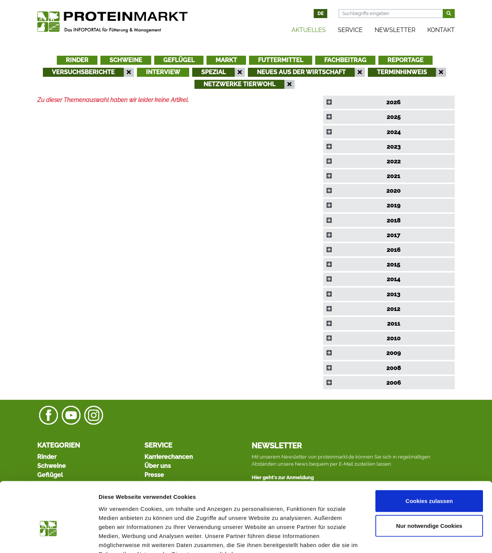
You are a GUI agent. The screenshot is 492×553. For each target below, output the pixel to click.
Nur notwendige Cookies (429, 480)
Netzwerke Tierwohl (239, 84)
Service (350, 30)
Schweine (125, 60)
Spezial (213, 72)
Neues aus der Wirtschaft (301, 72)
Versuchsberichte (83, 72)
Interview (163, 72)
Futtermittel (280, 60)
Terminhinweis (402, 72)
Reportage (405, 60)
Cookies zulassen (429, 455)
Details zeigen (400, 538)
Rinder (77, 60)
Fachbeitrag (345, 60)
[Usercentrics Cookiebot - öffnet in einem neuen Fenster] (49, 538)
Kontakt (441, 30)
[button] (389, 102)
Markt (226, 60)
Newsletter (395, 30)
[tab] (389, 102)
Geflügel (178, 60)
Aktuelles (309, 30)
